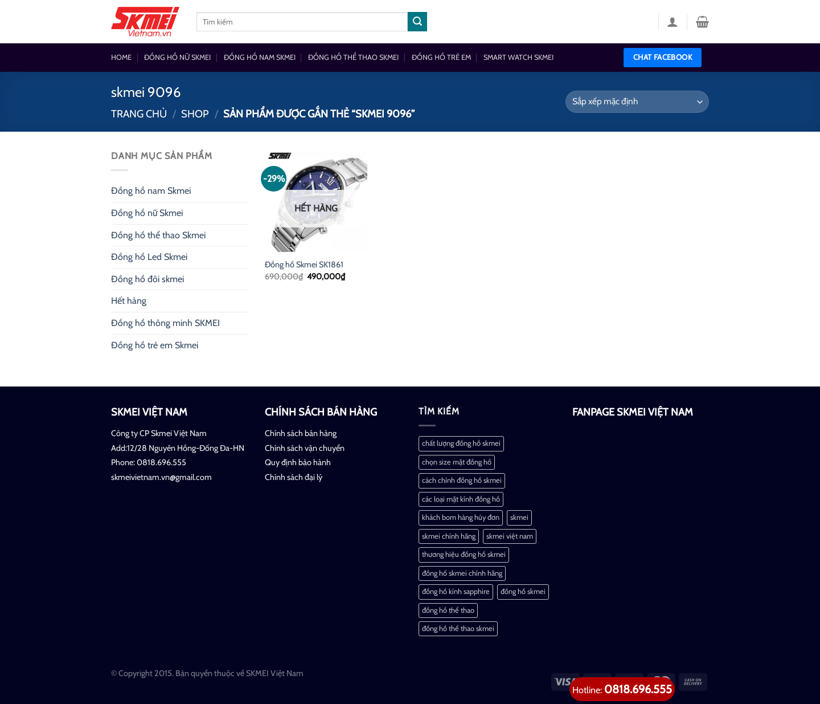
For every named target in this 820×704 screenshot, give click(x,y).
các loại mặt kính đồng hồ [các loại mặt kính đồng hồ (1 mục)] (461, 499)
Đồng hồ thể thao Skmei (158, 235)
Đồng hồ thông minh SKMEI (165, 323)
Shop (195, 113)
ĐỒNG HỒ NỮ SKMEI (177, 57)
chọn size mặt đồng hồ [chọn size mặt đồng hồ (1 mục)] (456, 462)
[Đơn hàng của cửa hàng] (637, 102)
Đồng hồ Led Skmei (149, 256)
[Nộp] (417, 21)
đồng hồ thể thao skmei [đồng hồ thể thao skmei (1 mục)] (458, 628)
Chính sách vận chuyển (305, 448)
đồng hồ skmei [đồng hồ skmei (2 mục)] (523, 591)
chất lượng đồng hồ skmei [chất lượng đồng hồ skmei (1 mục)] (461, 443)
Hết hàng (128, 300)
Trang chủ (139, 113)
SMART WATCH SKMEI (518, 57)
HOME (121, 57)
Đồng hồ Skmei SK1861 (304, 264)
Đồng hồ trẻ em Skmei (154, 345)
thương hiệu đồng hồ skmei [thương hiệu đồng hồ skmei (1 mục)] (464, 554)
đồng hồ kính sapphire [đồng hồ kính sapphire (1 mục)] (456, 591)
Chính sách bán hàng (301, 433)
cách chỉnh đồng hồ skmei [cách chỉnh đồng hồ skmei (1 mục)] (462, 480)
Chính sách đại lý (293, 477)
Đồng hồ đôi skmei (147, 279)
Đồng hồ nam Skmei (151, 190)
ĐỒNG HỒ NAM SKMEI (260, 57)
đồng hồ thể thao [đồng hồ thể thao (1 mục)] (448, 610)
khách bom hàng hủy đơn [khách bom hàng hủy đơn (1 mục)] (460, 517)
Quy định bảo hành (298, 462)
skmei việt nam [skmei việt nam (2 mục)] (509, 536)
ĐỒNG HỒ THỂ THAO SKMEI (353, 57)
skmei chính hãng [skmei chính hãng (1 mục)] (448, 536)
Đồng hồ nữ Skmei (147, 212)
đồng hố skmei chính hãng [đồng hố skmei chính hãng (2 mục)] (462, 573)
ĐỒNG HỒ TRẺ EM (441, 57)
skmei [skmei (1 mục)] (519, 517)
